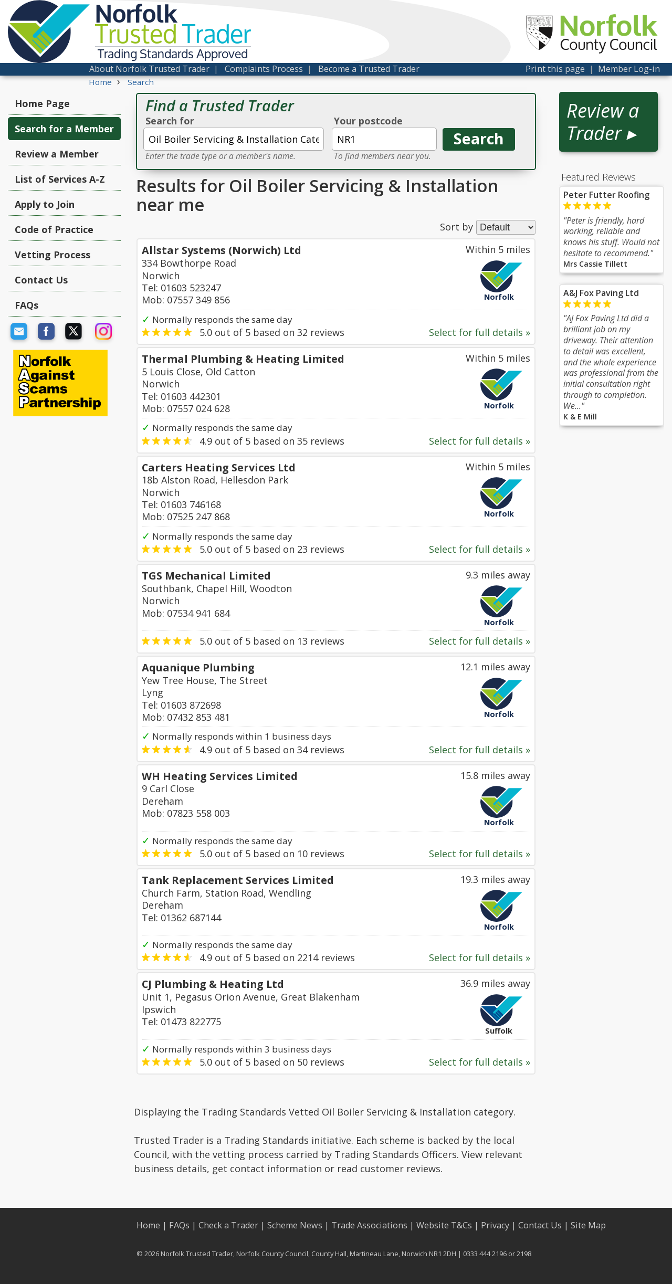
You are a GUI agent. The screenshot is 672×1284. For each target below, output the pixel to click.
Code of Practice (54, 229)
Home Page (42, 103)
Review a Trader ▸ (602, 122)
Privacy (495, 1225)
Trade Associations (369, 1225)
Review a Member (57, 154)
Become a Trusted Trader (368, 69)
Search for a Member (64, 128)
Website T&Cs (444, 1225)
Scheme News (294, 1225)
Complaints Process (264, 69)
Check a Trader (228, 1225)
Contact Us (41, 279)
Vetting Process (52, 254)
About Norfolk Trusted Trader (149, 69)
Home (148, 1225)
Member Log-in (629, 69)
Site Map (588, 1225)
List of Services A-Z (60, 179)
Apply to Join (45, 204)
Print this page (555, 69)
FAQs (26, 305)
